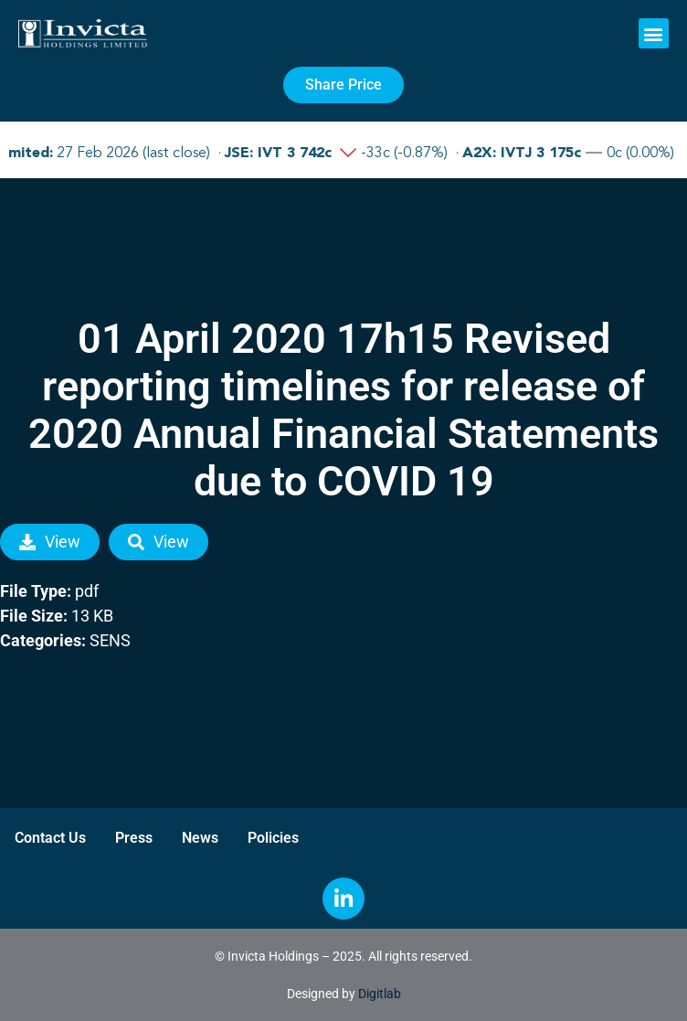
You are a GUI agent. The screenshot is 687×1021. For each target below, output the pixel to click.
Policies (273, 837)
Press (134, 837)
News (200, 837)
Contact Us (50, 837)
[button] (654, 33)
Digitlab (379, 993)
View (49, 541)
